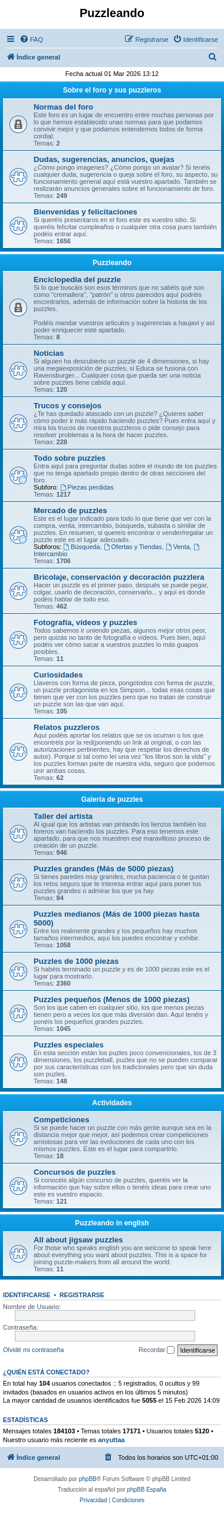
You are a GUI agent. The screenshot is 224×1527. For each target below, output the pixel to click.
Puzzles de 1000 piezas (76, 961)
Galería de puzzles (112, 799)
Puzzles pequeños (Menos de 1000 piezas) (112, 999)
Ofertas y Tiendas (133, 546)
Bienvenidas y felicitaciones (85, 211)
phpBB (88, 1479)
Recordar (156, 1350)
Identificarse (27, 1294)
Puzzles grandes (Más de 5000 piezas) (103, 868)
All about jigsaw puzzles (78, 1239)
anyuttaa (111, 1439)
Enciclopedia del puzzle (77, 279)
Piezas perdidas (87, 487)
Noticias (49, 353)
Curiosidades (58, 674)
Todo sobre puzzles (70, 458)
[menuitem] (31, 39)
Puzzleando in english (112, 1223)
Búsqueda (81, 546)
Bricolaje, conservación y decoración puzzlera (119, 577)
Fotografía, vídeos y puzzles (85, 622)
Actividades (111, 1103)
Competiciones (62, 1119)
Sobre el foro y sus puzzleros (112, 90)
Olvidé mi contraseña (33, 1349)
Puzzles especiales (69, 1044)
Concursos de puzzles (75, 1172)
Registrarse (82, 1294)
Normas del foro (63, 107)
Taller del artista (63, 816)
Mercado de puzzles (70, 510)
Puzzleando (112, 263)
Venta (178, 546)
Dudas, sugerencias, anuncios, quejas (104, 159)
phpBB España (146, 1489)
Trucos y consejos (67, 405)
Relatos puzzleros (67, 727)
